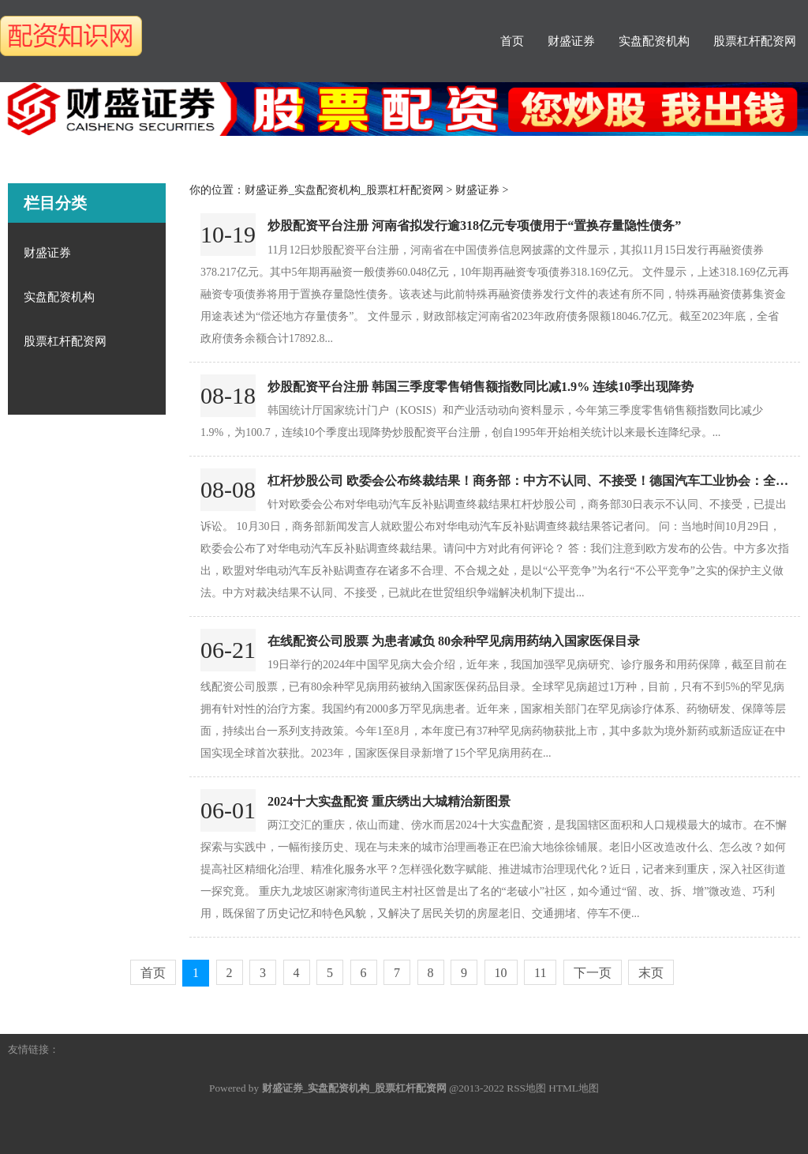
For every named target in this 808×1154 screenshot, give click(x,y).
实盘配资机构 (654, 41)
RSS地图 (526, 1088)
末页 (651, 972)
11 (540, 972)
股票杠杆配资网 (754, 41)
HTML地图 (573, 1088)
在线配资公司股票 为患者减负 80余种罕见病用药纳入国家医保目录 (453, 641)
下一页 (593, 972)
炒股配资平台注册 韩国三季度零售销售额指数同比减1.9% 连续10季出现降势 (480, 386)
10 (501, 972)
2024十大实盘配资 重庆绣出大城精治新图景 (389, 801)
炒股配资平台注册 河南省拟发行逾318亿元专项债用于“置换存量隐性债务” (474, 225)
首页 (512, 41)
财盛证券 (571, 41)
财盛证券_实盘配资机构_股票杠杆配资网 (344, 190)
